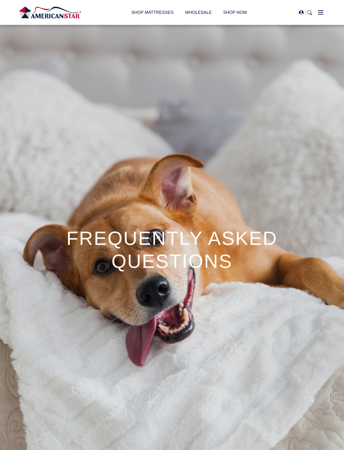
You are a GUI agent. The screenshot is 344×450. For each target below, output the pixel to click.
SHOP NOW (235, 12)
